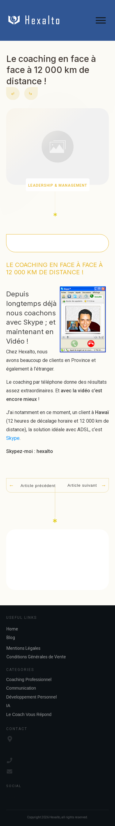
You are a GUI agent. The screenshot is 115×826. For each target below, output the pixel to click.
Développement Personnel (31, 697)
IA (8, 705)
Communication (21, 688)
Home (12, 628)
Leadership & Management (57, 185)
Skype (13, 438)
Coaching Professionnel (29, 679)
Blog (10, 637)
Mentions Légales (23, 648)
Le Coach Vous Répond (29, 714)
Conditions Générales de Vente (36, 656)
